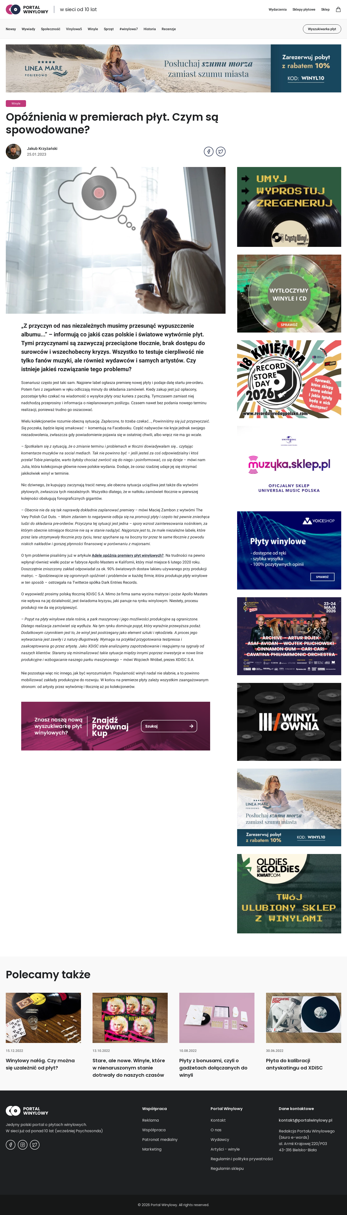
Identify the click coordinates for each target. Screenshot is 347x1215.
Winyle (93, 29)
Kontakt (218, 1120)
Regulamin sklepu (227, 1168)
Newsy (11, 29)
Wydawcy (220, 1139)
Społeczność (50, 29)
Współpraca (154, 1130)
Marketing (151, 1149)
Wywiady (28, 29)
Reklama (150, 1120)
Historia (150, 29)
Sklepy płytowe (304, 9)
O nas (216, 1130)
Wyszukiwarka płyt (322, 29)
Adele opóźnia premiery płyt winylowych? (128, 555)
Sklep (325, 9)
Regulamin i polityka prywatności (242, 1159)
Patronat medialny (160, 1139)
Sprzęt (109, 29)
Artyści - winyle (225, 1149)
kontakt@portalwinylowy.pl (305, 1120)
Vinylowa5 (74, 29)
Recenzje (169, 29)
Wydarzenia (278, 9)
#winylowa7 (129, 29)
